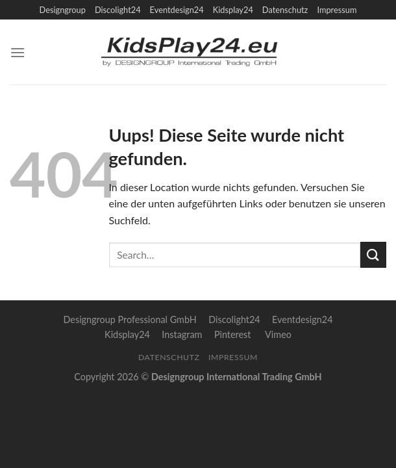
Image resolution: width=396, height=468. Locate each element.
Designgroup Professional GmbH (129, 319)
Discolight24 (118, 10)
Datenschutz (285, 10)
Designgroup (62, 10)
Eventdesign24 (177, 10)
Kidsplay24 (233, 10)
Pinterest (232, 334)
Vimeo (278, 334)
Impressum (336, 10)
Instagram (182, 334)
